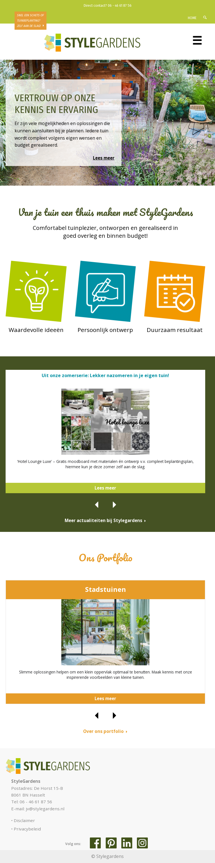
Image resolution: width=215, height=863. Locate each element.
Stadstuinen (105, 589)
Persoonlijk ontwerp (105, 330)
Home (192, 18)
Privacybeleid (27, 829)
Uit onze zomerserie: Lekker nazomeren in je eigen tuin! (105, 375)
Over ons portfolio (103, 731)
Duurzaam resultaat (175, 330)
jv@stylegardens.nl (45, 808)
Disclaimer (24, 820)
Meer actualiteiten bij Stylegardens (103, 520)
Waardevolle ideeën (36, 330)
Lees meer (103, 158)
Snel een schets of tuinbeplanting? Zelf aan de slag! (30, 20)
